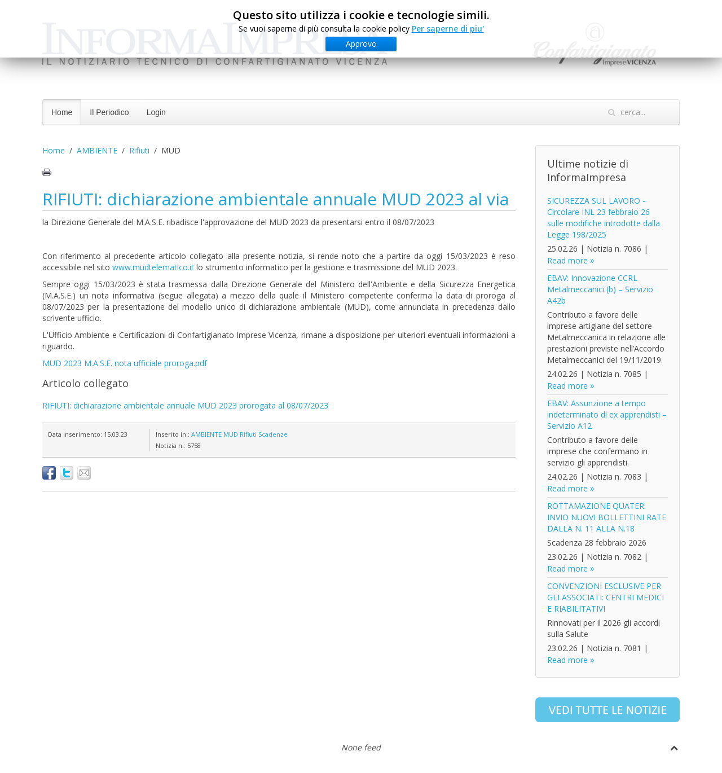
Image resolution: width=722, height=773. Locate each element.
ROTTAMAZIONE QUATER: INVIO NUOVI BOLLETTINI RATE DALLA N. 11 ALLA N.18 (606, 517)
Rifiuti (139, 150)
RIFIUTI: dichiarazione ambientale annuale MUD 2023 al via (275, 198)
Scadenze (273, 434)
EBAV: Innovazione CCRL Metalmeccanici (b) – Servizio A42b (600, 289)
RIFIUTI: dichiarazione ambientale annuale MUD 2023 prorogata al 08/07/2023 (185, 405)
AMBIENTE (97, 150)
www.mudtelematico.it (153, 267)
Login (156, 112)
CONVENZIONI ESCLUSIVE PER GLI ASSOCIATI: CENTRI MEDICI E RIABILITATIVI (605, 597)
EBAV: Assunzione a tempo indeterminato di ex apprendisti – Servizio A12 (607, 414)
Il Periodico (109, 112)
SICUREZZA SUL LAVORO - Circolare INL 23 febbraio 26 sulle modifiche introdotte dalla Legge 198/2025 (603, 217)
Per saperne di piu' (448, 28)
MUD (230, 434)
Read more (567, 260)
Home (61, 112)
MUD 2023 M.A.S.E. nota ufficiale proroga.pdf (124, 363)
